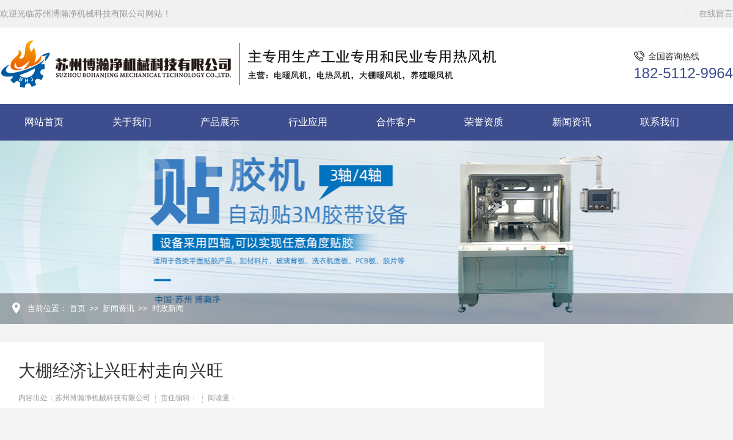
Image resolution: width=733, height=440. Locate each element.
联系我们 (659, 122)
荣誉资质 (483, 122)
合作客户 (395, 122)
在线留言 (716, 13)
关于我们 (131, 122)
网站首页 (44, 122)
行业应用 (307, 122)
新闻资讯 (571, 122)
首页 (78, 308)
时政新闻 (168, 308)
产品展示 (219, 122)
